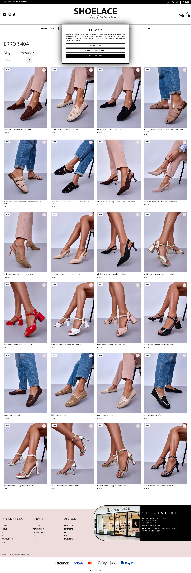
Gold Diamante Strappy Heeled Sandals (111, 485)
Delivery (36, 526)
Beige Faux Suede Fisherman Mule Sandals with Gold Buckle (23, 203)
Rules (4, 536)
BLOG (4, 542)
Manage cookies (95, 571)
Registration (69, 526)
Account (175, 2)
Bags (54, 28)
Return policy (38, 529)
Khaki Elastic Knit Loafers (59, 415)
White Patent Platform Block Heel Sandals (66, 344)
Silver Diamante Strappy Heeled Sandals (65, 485)
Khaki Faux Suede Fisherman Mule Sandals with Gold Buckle (163, 130)
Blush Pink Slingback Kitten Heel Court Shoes (160, 202)
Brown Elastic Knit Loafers (13, 415)
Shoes (44, 28)
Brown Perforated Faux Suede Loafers (18, 129)
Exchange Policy (39, 532)
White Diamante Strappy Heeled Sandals (18, 485)
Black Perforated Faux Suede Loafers (110, 129)
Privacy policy (7, 539)
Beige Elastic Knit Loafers (106, 415)
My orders (68, 529)
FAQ (34, 536)
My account (69, 532)
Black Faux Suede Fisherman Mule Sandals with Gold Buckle (70, 203)
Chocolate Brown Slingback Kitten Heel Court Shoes (116, 202)
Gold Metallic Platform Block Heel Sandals (159, 274)
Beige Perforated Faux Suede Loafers (64, 129)
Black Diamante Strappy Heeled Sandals (158, 485)
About (4, 529)
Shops (4, 532)
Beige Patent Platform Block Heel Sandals (112, 344)
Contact (5, 526)
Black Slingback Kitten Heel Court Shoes (111, 274)
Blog (184, 2)
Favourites (68, 539)
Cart (66, 536)
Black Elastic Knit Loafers (153, 415)
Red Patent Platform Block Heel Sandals (18, 344)
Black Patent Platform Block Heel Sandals (159, 344)
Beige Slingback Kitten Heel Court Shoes (65, 274)
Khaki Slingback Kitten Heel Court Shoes (18, 274)
